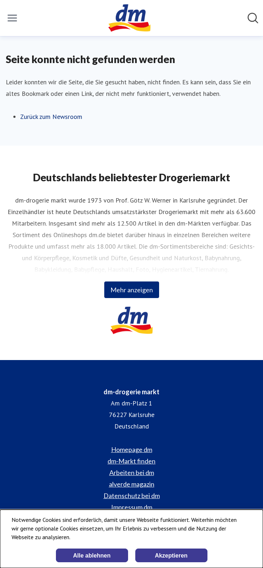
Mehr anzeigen (131, 290)
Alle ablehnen (91, 556)
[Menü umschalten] (12, 18)
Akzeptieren (171, 556)
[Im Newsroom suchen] (253, 18)
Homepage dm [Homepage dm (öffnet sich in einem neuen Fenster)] (131, 449)
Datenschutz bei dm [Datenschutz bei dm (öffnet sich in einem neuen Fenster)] (132, 496)
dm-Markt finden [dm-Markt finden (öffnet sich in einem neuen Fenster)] (131, 461)
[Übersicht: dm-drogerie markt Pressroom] (129, 18)
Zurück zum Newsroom (51, 116)
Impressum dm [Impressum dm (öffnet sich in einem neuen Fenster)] (131, 507)
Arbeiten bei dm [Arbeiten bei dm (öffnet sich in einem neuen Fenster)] (131, 472)
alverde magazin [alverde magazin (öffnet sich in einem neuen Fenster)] (131, 484)
